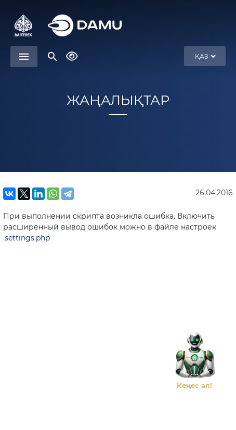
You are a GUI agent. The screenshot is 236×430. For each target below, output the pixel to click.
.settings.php (26, 238)
